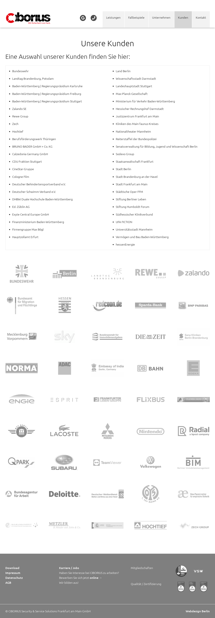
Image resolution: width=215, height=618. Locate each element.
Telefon (93, 18)
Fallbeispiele (136, 17)
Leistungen (113, 17)
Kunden (183, 17)
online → (96, 577)
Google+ (83, 18)
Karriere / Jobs (69, 568)
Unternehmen (161, 17)
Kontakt (201, 17)
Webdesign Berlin (198, 611)
